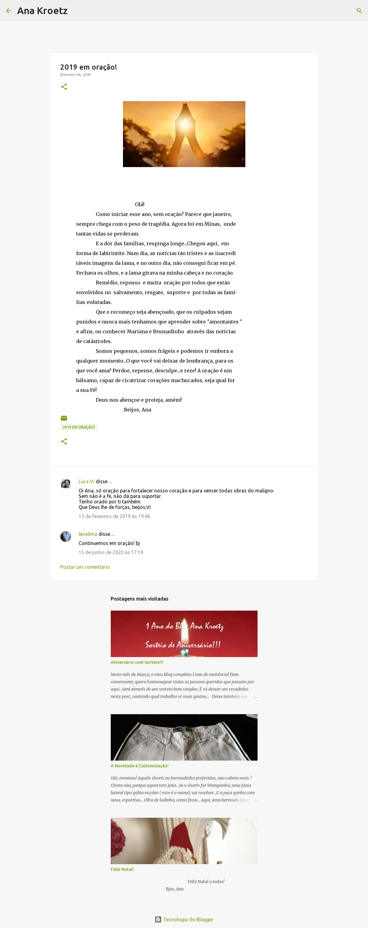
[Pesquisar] (76, 10)
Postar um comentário (85, 567)
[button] (64, 87)
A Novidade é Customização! (140, 765)
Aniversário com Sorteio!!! (137, 662)
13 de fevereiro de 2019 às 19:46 (114, 516)
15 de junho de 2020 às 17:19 (111, 552)
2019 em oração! (79, 427)
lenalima (88, 534)
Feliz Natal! (122, 869)
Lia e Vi (87, 481)
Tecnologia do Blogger (184, 919)
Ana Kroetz (42, 10)
